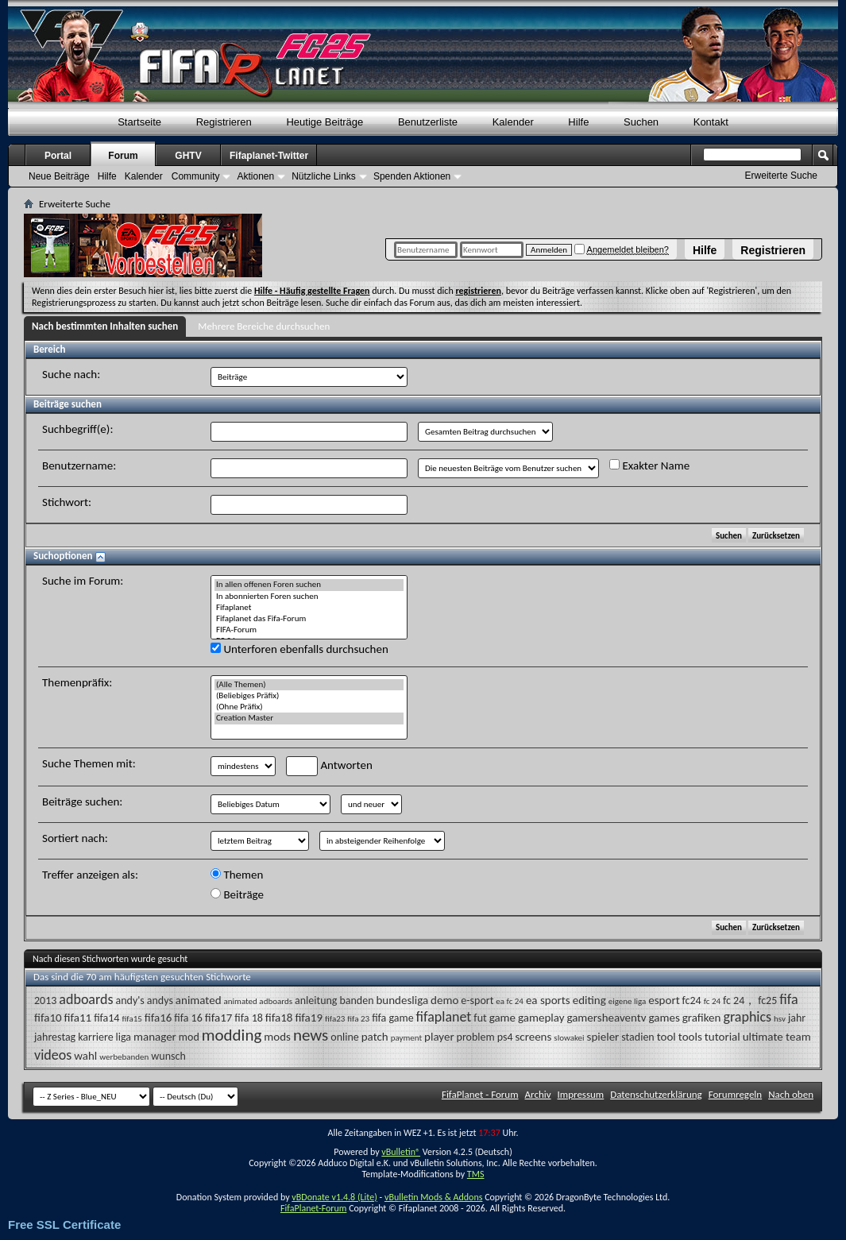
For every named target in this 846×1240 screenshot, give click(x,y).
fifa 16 (188, 1018)
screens (533, 1036)
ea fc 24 (509, 1001)
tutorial (722, 1036)
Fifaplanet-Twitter (269, 155)
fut (479, 1018)
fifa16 (158, 1017)
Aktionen (255, 176)
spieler (603, 1036)
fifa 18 (248, 1018)
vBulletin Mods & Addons (433, 1197)
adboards (86, 999)
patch (374, 1036)
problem (476, 1037)
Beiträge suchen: (82, 801)
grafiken (701, 1017)
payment (406, 1038)
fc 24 (712, 1001)
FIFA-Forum (309, 629)
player (439, 1036)
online (344, 1037)
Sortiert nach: (75, 838)
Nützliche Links (324, 176)
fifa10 (48, 1017)
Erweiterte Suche (781, 175)
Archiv (538, 1094)
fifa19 (309, 1017)
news (310, 1035)
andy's (129, 1000)
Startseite (139, 122)
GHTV (188, 155)
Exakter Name (649, 465)
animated (199, 1000)
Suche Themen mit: (89, 763)
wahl (85, 1056)
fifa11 (78, 1017)
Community (196, 176)
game (502, 1017)
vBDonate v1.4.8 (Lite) (334, 1197)
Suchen (641, 122)
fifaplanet (444, 1017)
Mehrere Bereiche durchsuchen (264, 326)
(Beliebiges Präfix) (309, 695)
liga (123, 1037)
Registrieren (772, 250)
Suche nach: (71, 374)
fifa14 (106, 1018)
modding (232, 1035)
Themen (237, 874)
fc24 (691, 1000)
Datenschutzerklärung (656, 1094)
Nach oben (790, 1094)
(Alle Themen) (309, 684)
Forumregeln (736, 1094)
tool (666, 1036)
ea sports (548, 1000)
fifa (788, 999)
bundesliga (402, 1000)
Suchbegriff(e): (77, 429)
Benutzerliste (428, 122)
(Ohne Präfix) (309, 707)
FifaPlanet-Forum (313, 1208)
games (664, 1017)
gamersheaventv (606, 1017)
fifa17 (219, 1017)
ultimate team (777, 1036)
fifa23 (335, 1019)
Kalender (513, 122)
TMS (476, 1174)
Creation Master (309, 718)
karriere (95, 1037)
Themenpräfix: (77, 682)
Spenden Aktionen (411, 176)
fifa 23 (358, 1019)
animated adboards (258, 1001)
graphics (747, 1017)
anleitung (316, 1000)
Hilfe (705, 250)
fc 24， (739, 1000)
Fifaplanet (309, 607)
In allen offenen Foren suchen (309, 584)
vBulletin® (400, 1151)
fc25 (767, 1000)
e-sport (477, 1000)
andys (160, 1000)
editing (589, 1000)
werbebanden (124, 1057)
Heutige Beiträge (324, 122)
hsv (780, 1019)
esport (663, 1000)
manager (154, 1036)
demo (444, 1000)
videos (52, 1055)
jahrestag (54, 1037)
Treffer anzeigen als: (90, 874)
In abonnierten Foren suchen (309, 596)
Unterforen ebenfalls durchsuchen (299, 649)
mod (189, 1037)
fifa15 (131, 1019)
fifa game (392, 1018)
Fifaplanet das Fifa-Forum (309, 618)
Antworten (329, 766)
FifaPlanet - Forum (480, 1094)
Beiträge (237, 894)
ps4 (505, 1037)
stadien (637, 1037)
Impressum (581, 1094)
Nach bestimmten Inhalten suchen (105, 326)
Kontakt (710, 122)
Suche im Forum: (82, 581)
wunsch (168, 1056)
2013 (45, 1000)
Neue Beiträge (59, 176)
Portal (57, 155)
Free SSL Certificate (64, 1224)
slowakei (569, 1038)
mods (277, 1036)
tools (690, 1036)
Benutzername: (79, 465)
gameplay (541, 1017)
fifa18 (279, 1017)
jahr (796, 1018)
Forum (122, 155)
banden (356, 1000)
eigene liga (627, 1001)
